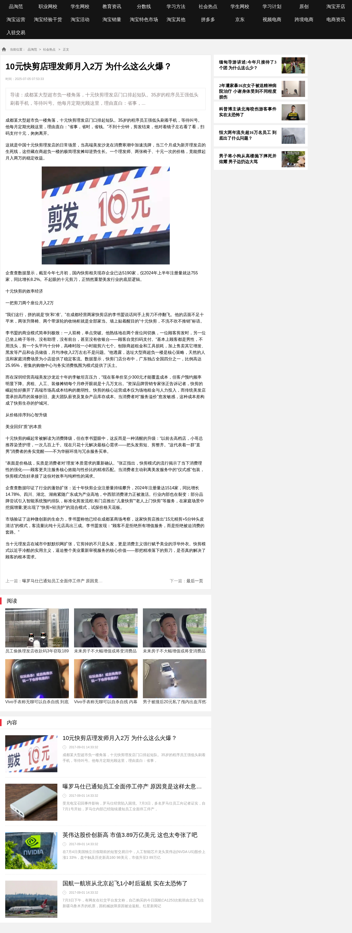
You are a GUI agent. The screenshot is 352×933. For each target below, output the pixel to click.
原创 (304, 6)
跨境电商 (304, 19)
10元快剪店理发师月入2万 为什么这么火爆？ (120, 738)
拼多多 (208, 19)
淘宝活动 (80, 19)
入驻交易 (16, 32)
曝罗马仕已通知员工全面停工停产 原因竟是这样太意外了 (75, 581)
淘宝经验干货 (48, 19)
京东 (240, 19)
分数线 (144, 6)
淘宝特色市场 (144, 19)
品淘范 (16, 6)
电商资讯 (335, 19)
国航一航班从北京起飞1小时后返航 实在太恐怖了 (125, 883)
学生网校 (80, 6)
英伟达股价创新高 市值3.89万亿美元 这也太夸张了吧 (130, 835)
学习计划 (272, 6)
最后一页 (194, 581)
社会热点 (208, 6)
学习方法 (176, 6)
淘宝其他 (176, 19)
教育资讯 (111, 6)
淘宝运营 (16, 19)
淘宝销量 (111, 19)
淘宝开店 (335, 6)
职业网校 (48, 6)
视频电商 (272, 19)
